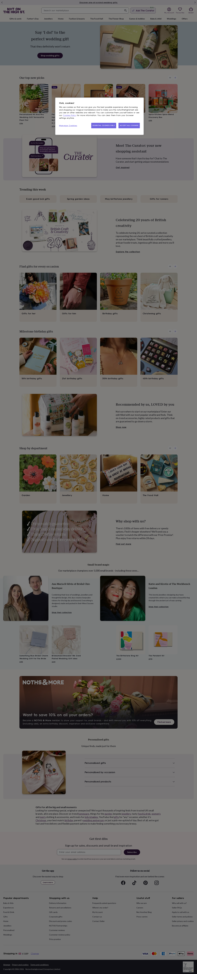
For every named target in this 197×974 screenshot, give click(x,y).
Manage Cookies (68, 125)
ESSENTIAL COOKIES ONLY (104, 125)
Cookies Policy (69, 115)
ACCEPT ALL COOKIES (129, 125)
